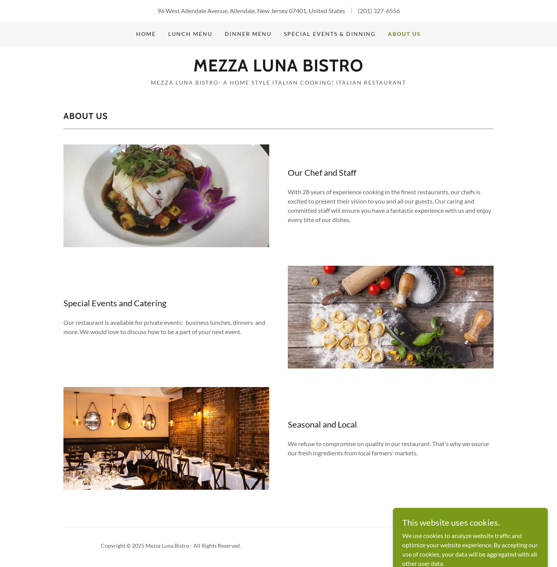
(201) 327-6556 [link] (379, 10)
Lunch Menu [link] (190, 34)
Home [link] (146, 34)
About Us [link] (404, 34)
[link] (278, 69)
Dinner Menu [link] (248, 34)
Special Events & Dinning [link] (329, 34)
